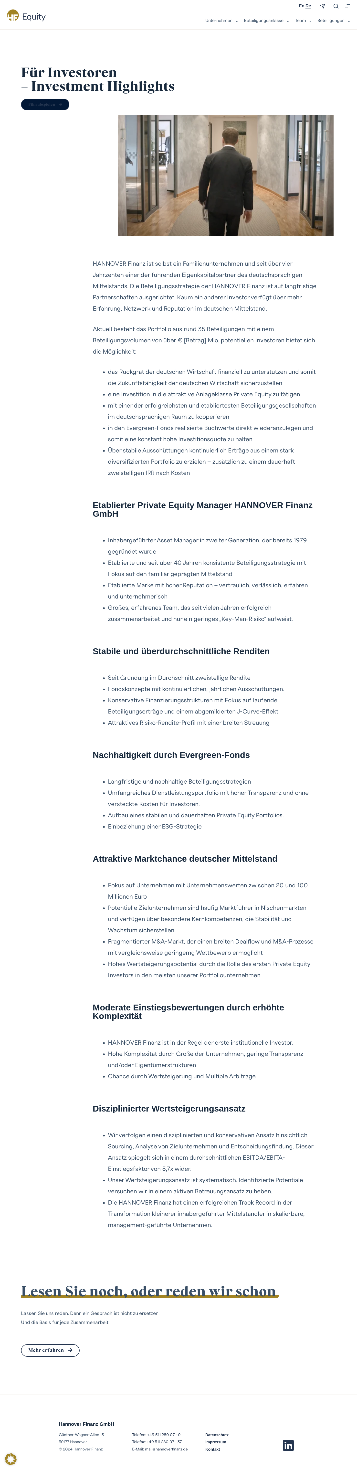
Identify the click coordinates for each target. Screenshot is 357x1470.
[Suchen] (336, 6)
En (301, 5)
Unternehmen (222, 21)
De (308, 5)
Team (304, 21)
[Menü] (347, 6)
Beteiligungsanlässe (267, 21)
